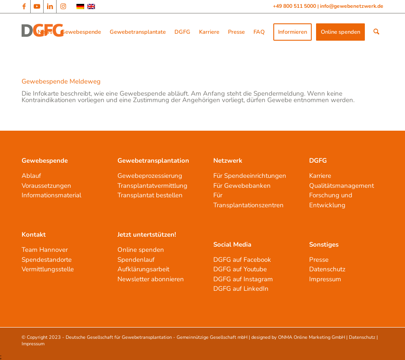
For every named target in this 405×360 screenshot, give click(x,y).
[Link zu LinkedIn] (50, 6)
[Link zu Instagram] (63, 6)
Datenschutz (327, 269)
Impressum (325, 279)
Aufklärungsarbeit (143, 269)
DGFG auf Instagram (243, 279)
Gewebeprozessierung (149, 175)
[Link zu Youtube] (37, 6)
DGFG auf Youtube (240, 269)
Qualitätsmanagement (341, 185)
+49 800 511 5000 (295, 6)
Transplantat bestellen (150, 195)
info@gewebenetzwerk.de (351, 6)
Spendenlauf (136, 259)
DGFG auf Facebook (242, 259)
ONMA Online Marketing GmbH (311, 337)
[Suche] (376, 32)
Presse (319, 259)
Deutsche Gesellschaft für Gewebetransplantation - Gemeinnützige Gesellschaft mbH (156, 337)
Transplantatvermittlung (152, 185)
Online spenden (140, 249)
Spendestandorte (47, 259)
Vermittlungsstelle (48, 269)
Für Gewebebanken (242, 185)
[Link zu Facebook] (24, 6)
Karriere (320, 175)
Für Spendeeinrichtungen (249, 175)
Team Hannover (45, 249)
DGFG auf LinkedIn (241, 288)
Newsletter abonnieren (150, 279)
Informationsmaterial (51, 195)
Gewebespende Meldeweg (61, 81)
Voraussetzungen (46, 185)
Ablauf (31, 175)
